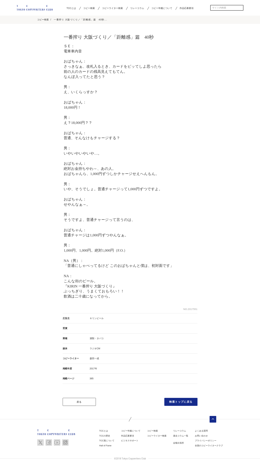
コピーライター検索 (112, 8)
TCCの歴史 (104, 436)
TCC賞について (106, 441)
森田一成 (94, 358)
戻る (79, 402)
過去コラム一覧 (180, 436)
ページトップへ (213, 419)
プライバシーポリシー (205, 441)
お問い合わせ (201, 436)
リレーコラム (137, 8)
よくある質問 (201, 431)
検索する (240, 7)
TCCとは (71, 8)
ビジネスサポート (129, 441)
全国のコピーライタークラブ (209, 446)
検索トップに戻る (181, 402)
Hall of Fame (105, 446)
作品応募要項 (187, 8)
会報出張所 (178, 443)
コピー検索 (89, 8)
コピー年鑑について (161, 8)
